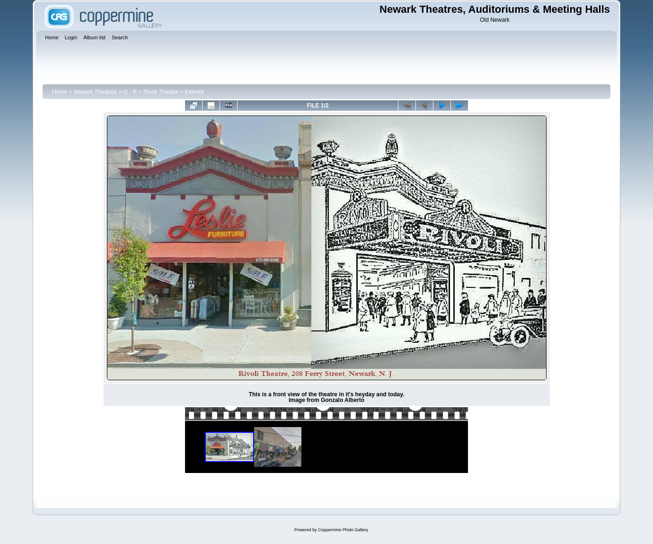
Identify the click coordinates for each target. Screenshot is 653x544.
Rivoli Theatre (160, 92)
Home (59, 92)
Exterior (194, 92)
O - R (130, 92)
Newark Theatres (95, 92)
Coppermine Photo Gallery (343, 529)
